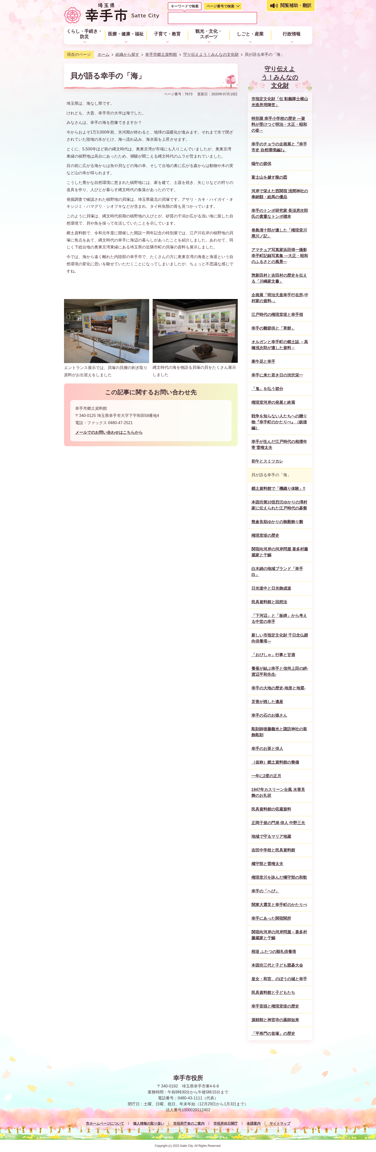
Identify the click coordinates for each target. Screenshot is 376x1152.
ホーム (103, 54)
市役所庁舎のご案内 (189, 1123)
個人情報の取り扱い (148, 1123)
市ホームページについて (105, 1123)
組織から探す (127, 54)
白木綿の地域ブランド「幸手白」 (277, 572)
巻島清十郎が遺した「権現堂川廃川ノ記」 (279, 233)
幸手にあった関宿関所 (271, 918)
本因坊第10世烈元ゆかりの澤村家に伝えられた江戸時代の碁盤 (279, 505)
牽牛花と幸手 (263, 361)
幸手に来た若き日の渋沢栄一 (277, 375)
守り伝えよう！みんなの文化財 (211, 54)
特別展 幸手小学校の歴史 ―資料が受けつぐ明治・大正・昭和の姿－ (279, 124)
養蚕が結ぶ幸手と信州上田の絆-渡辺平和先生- (279, 671)
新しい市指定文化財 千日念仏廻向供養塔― (279, 638)
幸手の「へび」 (265, 891)
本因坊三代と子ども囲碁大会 (277, 965)
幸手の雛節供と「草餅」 (273, 328)
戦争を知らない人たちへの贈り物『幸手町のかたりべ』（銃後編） (279, 422)
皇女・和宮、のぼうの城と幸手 (279, 979)
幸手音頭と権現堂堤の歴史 (275, 1006)
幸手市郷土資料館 (161, 54)
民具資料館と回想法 (269, 602)
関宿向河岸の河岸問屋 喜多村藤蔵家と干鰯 (279, 552)
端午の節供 (261, 164)
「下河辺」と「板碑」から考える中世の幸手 (279, 618)
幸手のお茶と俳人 (267, 748)
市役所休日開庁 (225, 1123)
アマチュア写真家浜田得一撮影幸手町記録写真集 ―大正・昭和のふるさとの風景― (279, 256)
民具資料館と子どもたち (273, 992)
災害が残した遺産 (267, 702)
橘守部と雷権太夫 (267, 864)
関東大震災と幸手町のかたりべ (279, 905)
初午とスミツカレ (267, 461)
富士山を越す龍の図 (269, 177)
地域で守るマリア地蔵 (271, 836)
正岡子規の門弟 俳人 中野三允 (278, 823)
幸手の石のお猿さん (269, 715)
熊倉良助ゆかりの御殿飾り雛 (277, 522)
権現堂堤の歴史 (265, 535)
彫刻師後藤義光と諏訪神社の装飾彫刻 (279, 732)
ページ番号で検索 (220, 6)
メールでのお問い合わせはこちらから (109, 432)
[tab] (185, 7)
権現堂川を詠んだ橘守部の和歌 (279, 877)
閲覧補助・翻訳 (295, 5)
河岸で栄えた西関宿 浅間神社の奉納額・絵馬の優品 (279, 194)
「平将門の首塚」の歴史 (273, 1033)
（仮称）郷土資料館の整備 (275, 762)
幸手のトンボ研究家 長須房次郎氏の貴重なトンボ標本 (279, 213)
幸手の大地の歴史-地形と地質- (278, 688)
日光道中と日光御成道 (271, 588)
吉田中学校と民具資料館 (273, 850)
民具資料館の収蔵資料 (271, 809)
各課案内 (254, 1123)
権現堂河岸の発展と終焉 (273, 402)
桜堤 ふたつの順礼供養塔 (273, 951)
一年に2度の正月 (266, 776)
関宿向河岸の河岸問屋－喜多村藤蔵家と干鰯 (279, 935)
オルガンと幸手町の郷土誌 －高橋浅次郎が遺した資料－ (279, 345)
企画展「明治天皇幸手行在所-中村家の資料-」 (279, 298)
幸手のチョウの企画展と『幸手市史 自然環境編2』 (279, 147)
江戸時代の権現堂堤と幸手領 (277, 314)
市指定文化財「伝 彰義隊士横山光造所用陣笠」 (279, 102)
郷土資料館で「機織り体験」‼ (278, 488)
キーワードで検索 (185, 6)
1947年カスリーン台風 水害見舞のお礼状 (278, 792)
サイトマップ (280, 1123)
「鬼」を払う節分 (267, 389)
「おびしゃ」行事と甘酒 (273, 655)
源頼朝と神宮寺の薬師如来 (275, 1020)
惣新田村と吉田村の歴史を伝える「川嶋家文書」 (279, 278)
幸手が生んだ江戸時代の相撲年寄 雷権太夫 (279, 445)
